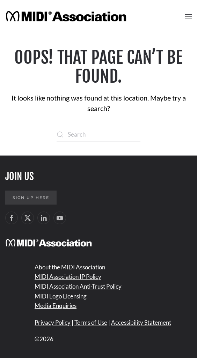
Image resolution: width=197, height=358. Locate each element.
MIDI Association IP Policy (68, 276)
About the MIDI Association (70, 267)
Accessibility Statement (141, 322)
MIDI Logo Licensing (61, 296)
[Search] (98, 135)
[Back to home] (67, 17)
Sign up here (31, 197)
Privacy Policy (53, 322)
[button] (188, 17)
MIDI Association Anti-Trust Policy (78, 286)
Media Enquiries (55, 305)
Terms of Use (90, 322)
